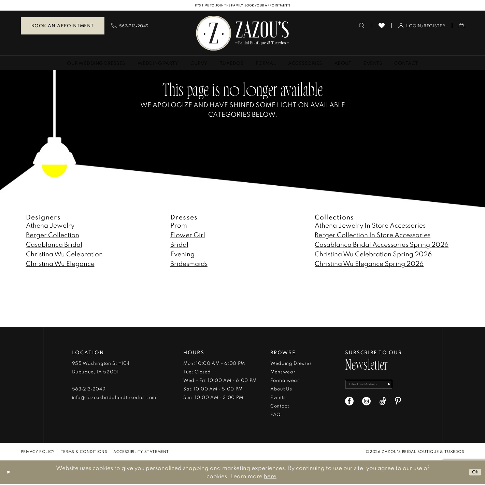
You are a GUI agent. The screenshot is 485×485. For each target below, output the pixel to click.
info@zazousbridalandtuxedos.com (114, 398)
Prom (178, 226)
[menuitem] (62, 26)
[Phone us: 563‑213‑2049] (130, 26)
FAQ (275, 415)
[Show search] (362, 26)
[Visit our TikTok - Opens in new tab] (382, 405)
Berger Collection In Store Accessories (372, 235)
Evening (182, 255)
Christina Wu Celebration (64, 255)
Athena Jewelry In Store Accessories (370, 226)
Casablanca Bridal (54, 245)
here (270, 477)
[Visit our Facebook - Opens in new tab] (349, 405)
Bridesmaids (189, 264)
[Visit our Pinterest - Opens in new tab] (398, 405)
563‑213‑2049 (89, 390)
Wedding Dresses (291, 364)
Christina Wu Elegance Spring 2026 (369, 264)
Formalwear (284, 381)
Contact (279, 407)
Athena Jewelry (50, 226)
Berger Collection (52, 235)
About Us (281, 390)
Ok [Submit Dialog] (473, 472)
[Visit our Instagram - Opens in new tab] (366, 405)
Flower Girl (187, 235)
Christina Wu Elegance (60, 264)
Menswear (282, 373)
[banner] (242, 34)
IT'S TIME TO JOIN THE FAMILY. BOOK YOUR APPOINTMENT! (242, 6)
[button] (421, 26)
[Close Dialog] (10, 473)
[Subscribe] (406, 387)
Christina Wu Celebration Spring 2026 (373, 255)
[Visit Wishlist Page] (382, 27)
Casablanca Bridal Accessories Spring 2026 (381, 245)
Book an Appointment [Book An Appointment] (62, 27)
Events (278, 398)
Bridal (179, 245)
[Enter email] (378, 387)
